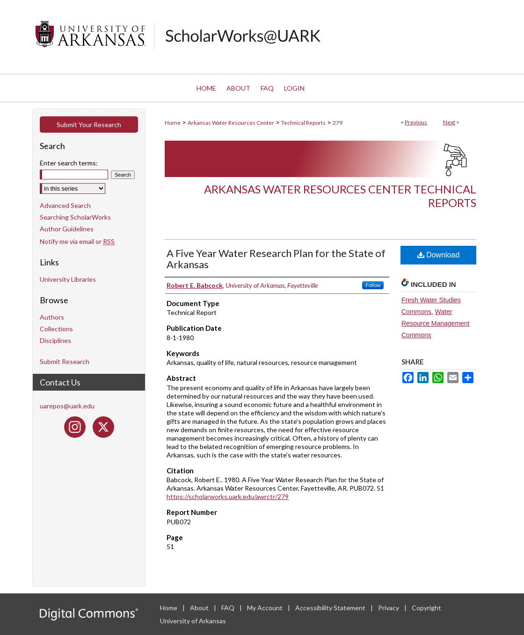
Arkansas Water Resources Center (231, 122)
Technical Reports (303, 122)
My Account (265, 608)
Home (173, 122)
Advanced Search (65, 205)
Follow (372, 285)
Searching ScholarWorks (75, 217)
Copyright (426, 608)
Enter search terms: (69, 163)
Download (438, 255)
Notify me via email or (77, 241)
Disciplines (55, 340)
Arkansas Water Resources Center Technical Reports (340, 195)
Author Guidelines (67, 229)
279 (337, 122)
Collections (56, 329)
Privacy (389, 608)
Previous (416, 122)
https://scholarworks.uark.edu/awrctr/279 (228, 496)
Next (449, 122)
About (200, 608)
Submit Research (64, 361)
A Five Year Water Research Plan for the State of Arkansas (276, 259)
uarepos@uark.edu (67, 406)
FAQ (228, 608)
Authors (52, 317)
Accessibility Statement (331, 608)
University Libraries (68, 279)
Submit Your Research (89, 124)
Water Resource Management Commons (435, 323)
